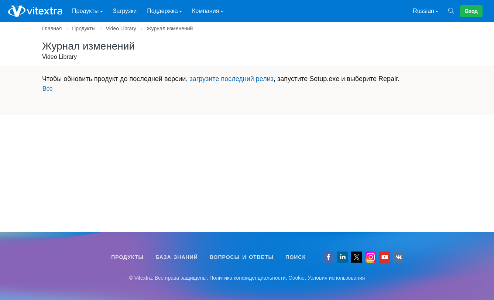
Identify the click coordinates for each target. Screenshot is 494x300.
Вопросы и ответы (242, 257)
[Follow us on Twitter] (357, 257)
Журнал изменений (170, 28)
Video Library (121, 28)
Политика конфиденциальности (247, 278)
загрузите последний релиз (231, 78)
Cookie (297, 278)
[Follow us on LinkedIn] (343, 257)
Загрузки (125, 11)
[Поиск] (454, 11)
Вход (471, 11)
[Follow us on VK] (399, 257)
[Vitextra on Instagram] (371, 257)
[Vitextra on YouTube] (385, 257)
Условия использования (336, 278)
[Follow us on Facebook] (329, 257)
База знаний (176, 257)
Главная (52, 28)
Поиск (295, 257)
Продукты (83, 28)
